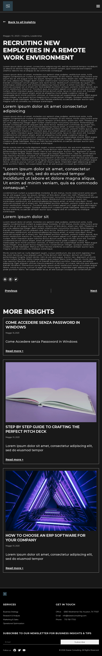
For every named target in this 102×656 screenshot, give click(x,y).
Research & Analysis (11, 616)
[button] (98, 6)
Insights (25, 36)
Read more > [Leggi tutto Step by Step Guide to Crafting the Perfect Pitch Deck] (14, 459)
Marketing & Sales (10, 620)
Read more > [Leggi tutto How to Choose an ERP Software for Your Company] (14, 568)
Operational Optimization (13, 623)
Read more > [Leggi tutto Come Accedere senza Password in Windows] (14, 351)
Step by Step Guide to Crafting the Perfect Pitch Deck (43, 429)
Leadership (36, 36)
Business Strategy (10, 612)
